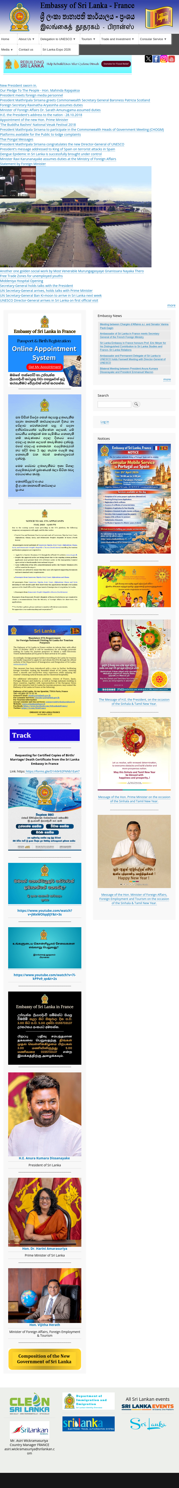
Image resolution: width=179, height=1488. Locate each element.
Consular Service (154, 40)
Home (5, 39)
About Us (27, 40)
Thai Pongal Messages (16, 139)
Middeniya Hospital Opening (21, 281)
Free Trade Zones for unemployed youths (31, 276)
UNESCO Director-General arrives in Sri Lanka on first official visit (49, 300)
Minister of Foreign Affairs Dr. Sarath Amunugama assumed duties (50, 110)
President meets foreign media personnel (31, 95)
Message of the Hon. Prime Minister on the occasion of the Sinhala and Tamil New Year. (134, 799)
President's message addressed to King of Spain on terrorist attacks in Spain (57, 149)
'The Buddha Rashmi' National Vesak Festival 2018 (38, 124)
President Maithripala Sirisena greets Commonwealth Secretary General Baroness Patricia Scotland (75, 100)
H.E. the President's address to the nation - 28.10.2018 (41, 115)
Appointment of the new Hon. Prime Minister (34, 119)
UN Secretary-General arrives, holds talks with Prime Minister (46, 290)
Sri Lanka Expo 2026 (57, 49)
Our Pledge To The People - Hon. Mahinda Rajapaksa (40, 90)
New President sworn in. (18, 85)
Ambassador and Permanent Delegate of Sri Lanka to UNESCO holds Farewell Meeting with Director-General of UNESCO (132, 359)
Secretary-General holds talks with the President (36, 285)
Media (7, 51)
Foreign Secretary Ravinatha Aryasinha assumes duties (41, 105)
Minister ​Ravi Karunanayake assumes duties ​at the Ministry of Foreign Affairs (58, 159)
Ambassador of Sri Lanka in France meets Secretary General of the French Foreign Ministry (129, 335)
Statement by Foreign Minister (23, 164)
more (171, 305)
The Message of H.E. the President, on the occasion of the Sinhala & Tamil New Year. (134, 701)
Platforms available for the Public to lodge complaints (40, 134)
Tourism (89, 40)
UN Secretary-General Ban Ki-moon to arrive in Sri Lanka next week (51, 295)
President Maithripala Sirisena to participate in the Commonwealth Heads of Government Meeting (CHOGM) (82, 129)
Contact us (26, 49)
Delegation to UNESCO (58, 40)
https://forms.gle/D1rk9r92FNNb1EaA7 (52, 771)
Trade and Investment (118, 40)
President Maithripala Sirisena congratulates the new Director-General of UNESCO (62, 144)
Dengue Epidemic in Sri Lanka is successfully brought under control (51, 154)
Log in (105, 422)
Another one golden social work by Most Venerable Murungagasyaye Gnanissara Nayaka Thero (72, 271)
